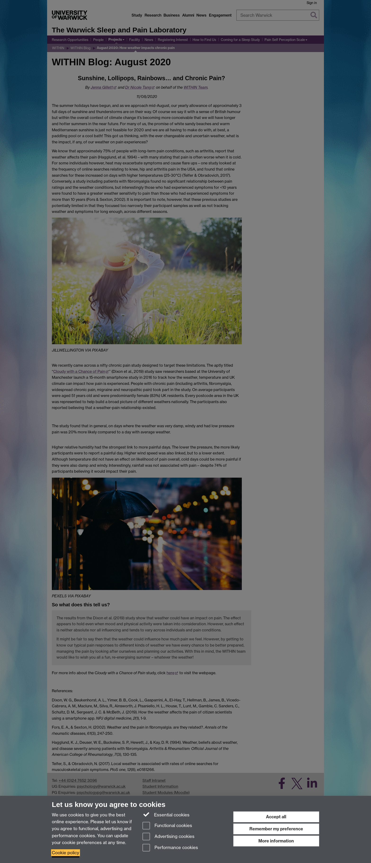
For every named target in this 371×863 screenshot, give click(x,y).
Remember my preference (276, 829)
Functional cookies (167, 826)
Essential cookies (166, 814)
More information (276, 841)
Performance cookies (170, 848)
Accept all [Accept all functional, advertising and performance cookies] (276, 816)
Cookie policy (65, 852)
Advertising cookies (168, 836)
